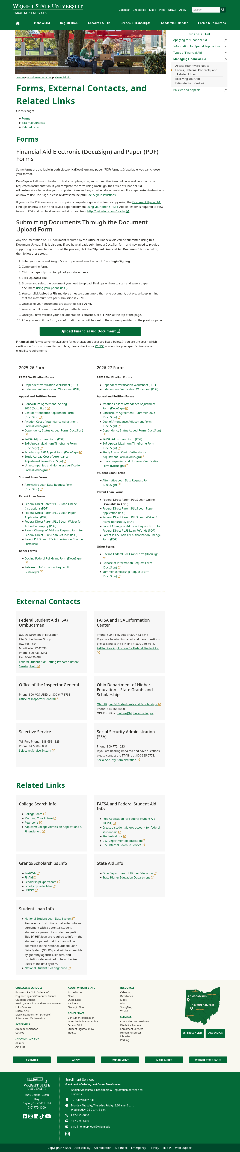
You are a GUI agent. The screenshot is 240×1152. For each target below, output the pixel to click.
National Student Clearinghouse (48, 968)
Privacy (154, 1147)
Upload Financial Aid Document (97, 331)
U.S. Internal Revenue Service (124, 845)
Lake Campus (23, 1007)
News (71, 996)
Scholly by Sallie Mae (40, 886)
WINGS (172, 9)
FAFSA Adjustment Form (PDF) (44, 439)
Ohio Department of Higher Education (130, 873)
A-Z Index (32, 1060)
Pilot (162, 9)
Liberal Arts (22, 1011)
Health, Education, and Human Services (38, 1003)
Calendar (124, 9)
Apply (182, 9)
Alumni (24, 1043)
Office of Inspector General (38, 699)
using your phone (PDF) (102, 207)
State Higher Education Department (128, 877)
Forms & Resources (212, 23)
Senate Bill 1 (75, 1025)
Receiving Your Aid (187, 79)
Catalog (20, 1032)
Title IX (72, 1032)
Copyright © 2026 (59, 1147)
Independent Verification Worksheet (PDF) (52, 389)
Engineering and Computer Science (36, 996)
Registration (69, 23)
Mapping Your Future (40, 818)
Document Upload (146, 202)
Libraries (125, 1036)
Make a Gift (164, 1060)
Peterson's (33, 822)
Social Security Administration (118, 760)
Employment (120, 1060)
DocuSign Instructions (101, 195)
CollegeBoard (35, 814)
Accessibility (82, 1147)
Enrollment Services (30, 13)
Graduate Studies (25, 999)
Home (20, 77)
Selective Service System (37, 750)
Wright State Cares (208, 1060)
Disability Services (130, 1025)
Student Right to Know (81, 1029)
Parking (124, 1040)
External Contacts (33, 123)
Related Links (31, 127)
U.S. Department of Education (124, 841)
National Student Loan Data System (50, 919)
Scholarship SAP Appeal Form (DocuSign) (53, 452)
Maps (152, 9)
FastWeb (32, 873)
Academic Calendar (174, 23)
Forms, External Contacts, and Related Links (196, 72)
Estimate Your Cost (189, 83)
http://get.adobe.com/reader (108, 211)
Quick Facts (74, 999)
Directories (139, 9)
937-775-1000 (37, 1107)
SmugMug (131, 1007)
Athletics (25, 1046)
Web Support (183, 1147)
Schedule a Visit (192, 1032)
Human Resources (130, 1032)
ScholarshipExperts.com (42, 882)
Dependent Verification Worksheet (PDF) (51, 385)
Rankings (73, 1003)
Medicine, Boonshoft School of (33, 1014)
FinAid (31, 877)
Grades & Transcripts (135, 23)
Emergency (138, 1147)
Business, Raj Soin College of (32, 992)
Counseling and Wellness (134, 1021)
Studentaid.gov (114, 836)
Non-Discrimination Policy (83, 1021)
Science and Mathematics (30, 1018)
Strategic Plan (76, 1007)
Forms (26, 118)
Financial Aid (41, 23)
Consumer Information (81, 1017)
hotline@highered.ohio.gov (135, 713)
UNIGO (31, 890)
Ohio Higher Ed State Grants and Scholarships (129, 704)
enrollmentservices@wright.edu (90, 1126)
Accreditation (75, 992)
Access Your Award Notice (192, 66)
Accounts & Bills (99, 23)
